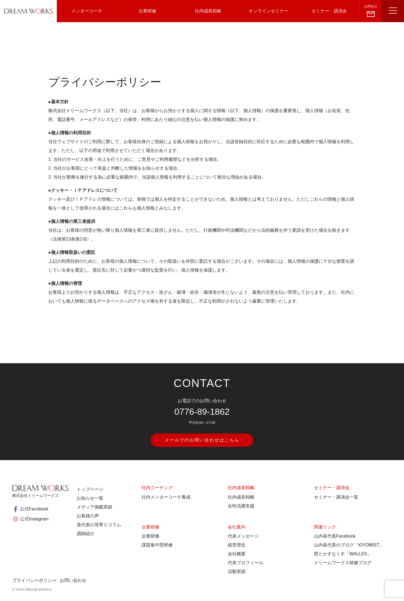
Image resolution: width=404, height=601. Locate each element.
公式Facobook (30, 509)
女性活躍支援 (241, 506)
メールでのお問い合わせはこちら (202, 440)
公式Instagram (30, 519)
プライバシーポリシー (34, 580)
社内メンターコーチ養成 (166, 497)
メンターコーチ (86, 11)
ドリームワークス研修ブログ (343, 562)
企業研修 (147, 11)
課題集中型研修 (157, 545)
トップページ (90, 489)
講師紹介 (85, 533)
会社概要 (237, 553)
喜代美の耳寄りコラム (99, 524)
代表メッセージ (243, 536)
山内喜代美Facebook (335, 536)
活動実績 (237, 571)
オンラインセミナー (268, 11)
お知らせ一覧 (90, 498)
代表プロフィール (245, 562)
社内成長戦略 (208, 11)
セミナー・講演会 (329, 11)
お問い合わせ (73, 580)
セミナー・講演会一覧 (336, 497)
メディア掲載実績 (94, 507)
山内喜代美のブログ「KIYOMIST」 (349, 545)
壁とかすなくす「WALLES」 (343, 553)
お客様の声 (88, 516)
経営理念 (237, 545)
